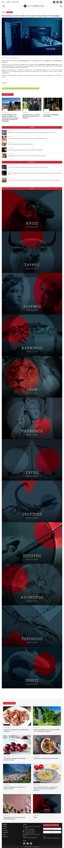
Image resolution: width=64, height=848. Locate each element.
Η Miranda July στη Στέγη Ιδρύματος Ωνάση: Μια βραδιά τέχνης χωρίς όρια (27, 155)
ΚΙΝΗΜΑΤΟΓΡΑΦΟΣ (21, 88)
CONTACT (8, 2)
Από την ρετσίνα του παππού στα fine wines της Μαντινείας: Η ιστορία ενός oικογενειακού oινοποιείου (34, 180)
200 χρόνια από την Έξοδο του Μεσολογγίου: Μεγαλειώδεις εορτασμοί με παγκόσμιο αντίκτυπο (31, 132)
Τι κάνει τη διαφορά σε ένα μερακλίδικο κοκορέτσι (20, 144)
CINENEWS (13, 88)
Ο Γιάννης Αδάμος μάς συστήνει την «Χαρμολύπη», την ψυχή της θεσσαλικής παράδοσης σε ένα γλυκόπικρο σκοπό (35, 173)
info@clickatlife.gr (30, 832)
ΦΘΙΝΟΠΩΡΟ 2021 (6, 88)
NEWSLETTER (15, 2)
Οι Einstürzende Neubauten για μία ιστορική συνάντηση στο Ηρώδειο (25, 150)
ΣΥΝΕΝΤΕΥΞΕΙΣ (32, 162)
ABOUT (3, 2)
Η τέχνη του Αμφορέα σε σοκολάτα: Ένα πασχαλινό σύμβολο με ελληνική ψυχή (27, 167)
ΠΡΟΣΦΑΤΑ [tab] (32, 127)
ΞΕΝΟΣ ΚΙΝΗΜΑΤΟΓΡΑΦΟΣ (33, 88)
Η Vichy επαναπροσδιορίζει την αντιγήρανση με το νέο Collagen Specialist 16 (27, 138)
